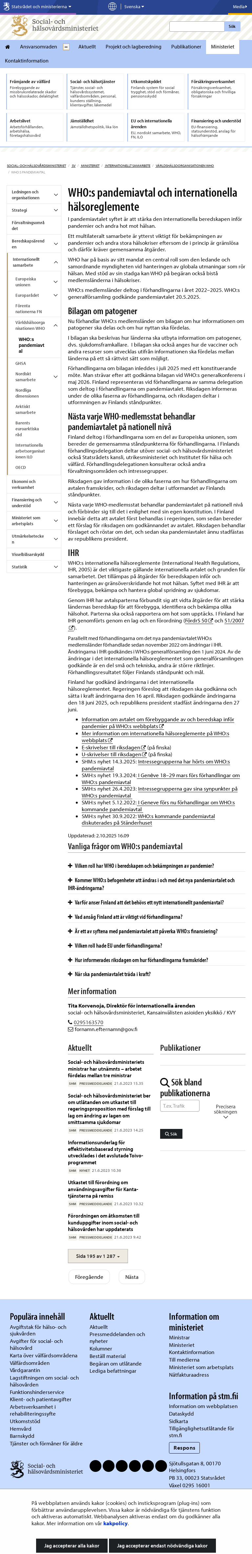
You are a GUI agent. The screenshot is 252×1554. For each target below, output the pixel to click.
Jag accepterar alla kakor (71, 1545)
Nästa (131, 1276)
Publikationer (186, 46)
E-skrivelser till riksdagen (114, 747)
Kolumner (101, 1348)
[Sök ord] (180, 1106)
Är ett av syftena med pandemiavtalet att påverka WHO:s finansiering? (143, 931)
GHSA (20, 363)
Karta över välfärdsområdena (43, 1355)
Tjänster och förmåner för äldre (46, 1443)
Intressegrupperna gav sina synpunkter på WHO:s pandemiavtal (160, 792)
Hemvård (21, 1428)
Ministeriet (222, 46)
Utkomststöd (25, 1421)
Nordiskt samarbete (25, 377)
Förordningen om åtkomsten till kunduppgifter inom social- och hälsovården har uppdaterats (103, 1222)
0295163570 (88, 1022)
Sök (232, 26)
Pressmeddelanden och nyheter (117, 1337)
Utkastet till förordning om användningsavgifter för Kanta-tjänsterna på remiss (103, 1189)
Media (240, 6)
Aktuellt (87, 46)
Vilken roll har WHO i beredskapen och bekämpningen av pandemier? (141, 865)
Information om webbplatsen (203, 1405)
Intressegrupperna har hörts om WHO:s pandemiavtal (156, 765)
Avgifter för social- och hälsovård (36, 1344)
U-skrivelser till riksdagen (114, 754)
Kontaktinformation (27, 60)
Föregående (89, 1276)
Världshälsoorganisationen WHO (184, 165)
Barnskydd (22, 1435)
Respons (185, 1447)
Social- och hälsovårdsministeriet (36, 165)
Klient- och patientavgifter (41, 1399)
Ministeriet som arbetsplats (26, 521)
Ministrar (179, 1337)
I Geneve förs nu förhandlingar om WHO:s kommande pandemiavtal (158, 806)
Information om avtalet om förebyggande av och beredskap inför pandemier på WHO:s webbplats (158, 722)
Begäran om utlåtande (116, 1363)
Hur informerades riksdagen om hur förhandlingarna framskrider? (138, 960)
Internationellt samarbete (127, 165)
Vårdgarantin (25, 1369)
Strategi (19, 210)
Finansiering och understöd (27, 503)
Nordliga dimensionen (27, 393)
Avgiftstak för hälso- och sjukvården (38, 1330)
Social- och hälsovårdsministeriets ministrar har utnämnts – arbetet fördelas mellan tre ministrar (106, 1068)
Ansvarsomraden (38, 46)
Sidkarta (178, 1421)
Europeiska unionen (25, 282)
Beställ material (108, 1355)
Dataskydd (181, 1413)
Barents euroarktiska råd (27, 429)
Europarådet (27, 295)
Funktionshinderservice (37, 1391)
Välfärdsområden (30, 1362)
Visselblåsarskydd (28, 554)
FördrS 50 (199, 620)
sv (73, 165)
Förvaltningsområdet (28, 225)
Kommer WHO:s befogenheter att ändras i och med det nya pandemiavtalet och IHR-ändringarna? (151, 884)
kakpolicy (115, 1523)
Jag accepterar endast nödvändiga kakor (162, 1545)
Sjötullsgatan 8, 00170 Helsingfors (195, 1467)
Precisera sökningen (225, 1111)
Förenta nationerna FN (28, 308)
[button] (98, 1256)
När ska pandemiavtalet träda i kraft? (109, 974)
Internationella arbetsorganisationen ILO (30, 451)
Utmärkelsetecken (28, 539)
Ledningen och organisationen (25, 195)
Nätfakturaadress (189, 1374)
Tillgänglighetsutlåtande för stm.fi (201, 1431)
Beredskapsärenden (28, 244)
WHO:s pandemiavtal (31, 345)
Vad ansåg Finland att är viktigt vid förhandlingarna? (125, 916)
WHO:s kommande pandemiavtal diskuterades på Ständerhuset (148, 819)
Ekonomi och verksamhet (23, 484)
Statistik (19, 567)
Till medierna (184, 1359)
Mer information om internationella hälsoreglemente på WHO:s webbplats (155, 736)
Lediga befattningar (113, 1370)
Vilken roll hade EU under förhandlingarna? (115, 945)
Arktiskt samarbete (25, 409)
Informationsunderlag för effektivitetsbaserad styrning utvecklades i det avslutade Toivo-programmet (105, 1152)
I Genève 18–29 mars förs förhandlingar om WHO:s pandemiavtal (161, 778)
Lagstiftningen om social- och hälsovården (44, 1381)
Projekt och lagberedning (133, 46)
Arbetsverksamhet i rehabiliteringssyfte (33, 1410)
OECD (20, 467)
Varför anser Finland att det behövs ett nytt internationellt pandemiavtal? (146, 902)
